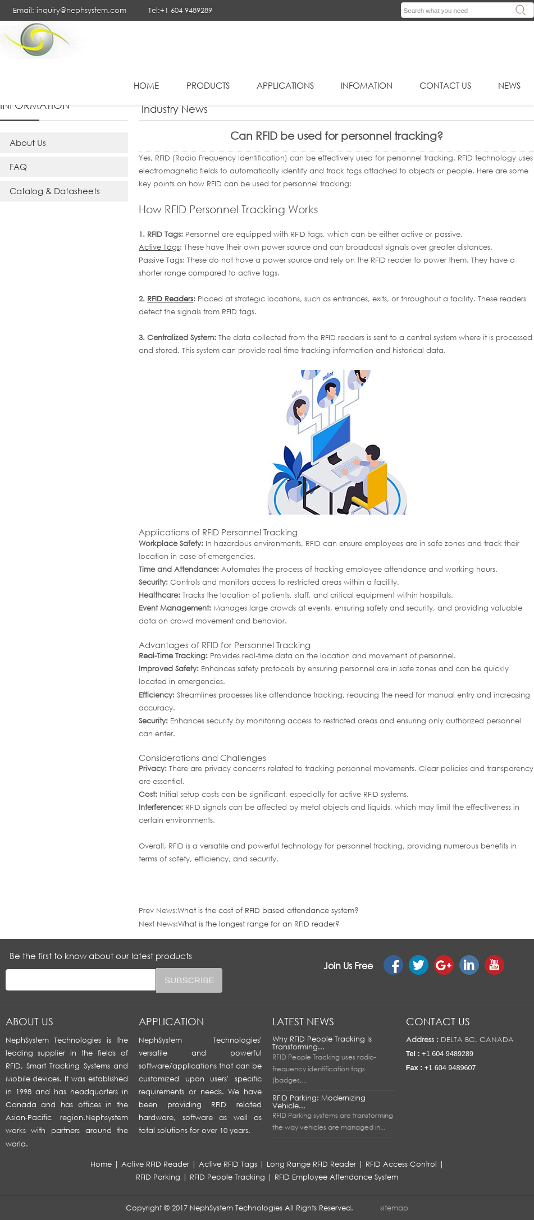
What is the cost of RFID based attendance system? (268, 910)
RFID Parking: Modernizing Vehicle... (319, 1101)
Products (208, 85)
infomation (366, 85)
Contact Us (445, 85)
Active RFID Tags (228, 1163)
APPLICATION (171, 1021)
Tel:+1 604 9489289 (180, 10)
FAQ (18, 167)
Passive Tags (160, 259)
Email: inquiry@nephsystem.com (69, 10)
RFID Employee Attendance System (336, 1176)
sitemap (394, 1207)
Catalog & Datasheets (55, 191)
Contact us (438, 1021)
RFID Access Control (401, 1163)
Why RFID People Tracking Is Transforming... (322, 1042)
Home (101, 1163)
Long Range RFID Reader (311, 1163)
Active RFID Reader (155, 1163)
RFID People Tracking (227, 1176)
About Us (28, 142)
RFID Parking (158, 1176)
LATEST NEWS (303, 1021)
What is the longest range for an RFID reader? (259, 923)
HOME (146, 85)
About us (29, 1021)
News (509, 85)
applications (285, 85)
